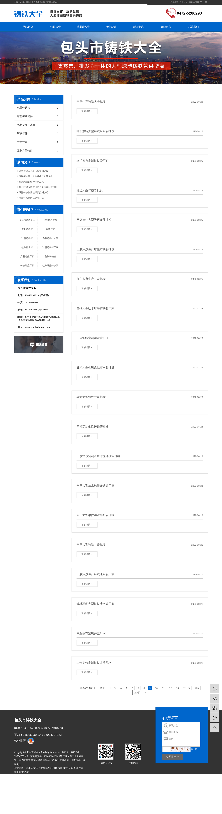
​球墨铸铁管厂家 (50, 247)
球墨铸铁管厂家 (46, 760)
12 (170, 688)
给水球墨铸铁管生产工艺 (31, 181)
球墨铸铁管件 (25, 116)
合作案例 (111, 26)
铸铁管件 (22, 133)
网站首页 (28, 26)
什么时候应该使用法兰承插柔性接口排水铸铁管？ (40, 187)
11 (163, 688)
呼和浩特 (43, 768)
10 (156, 688)
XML (206, 2)
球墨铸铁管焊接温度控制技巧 (33, 192)
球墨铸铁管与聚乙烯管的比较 (33, 171)
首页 (102, 688)
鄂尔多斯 (52, 768)
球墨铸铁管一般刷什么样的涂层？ (36, 176)
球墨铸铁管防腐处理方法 (31, 197)
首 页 (33, 87)
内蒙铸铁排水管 (50, 238)
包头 (28, 768)
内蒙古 (34, 768)
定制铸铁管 (27, 229)
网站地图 (193, 2)
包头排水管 (27, 247)
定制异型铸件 (25, 150)
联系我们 (193, 26)
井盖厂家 (50, 229)
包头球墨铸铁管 (50, 265)
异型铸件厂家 (27, 256)
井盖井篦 (22, 142)
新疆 (16, 772)
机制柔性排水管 (26, 124)
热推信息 (174, 2)
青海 (75, 768)
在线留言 (166, 26)
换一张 (194, 749)
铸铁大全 (55, 26)
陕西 (65, 768)
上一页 (112, 688)
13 (177, 688)
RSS (200, 2)
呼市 (21, 772)
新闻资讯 (138, 26)
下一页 (186, 688)
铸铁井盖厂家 (27, 265)
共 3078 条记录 (88, 688)
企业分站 (183, 2)
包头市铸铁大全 (27, 220)
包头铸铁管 (50, 256)
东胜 (60, 768)
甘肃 (70, 768)
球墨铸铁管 (83, 26)
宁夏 (81, 768)
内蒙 (26, 772)
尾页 (197, 688)
